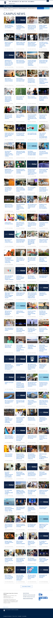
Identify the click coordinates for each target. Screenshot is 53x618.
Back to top (6, 607)
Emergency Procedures (7, 616)
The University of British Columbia (6, 2)
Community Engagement (23, 8)
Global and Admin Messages (28, 598)
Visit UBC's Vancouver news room (29, 596)
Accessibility (24, 616)
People (9, 8)
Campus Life (14, 8)
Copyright (19, 616)
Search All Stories (40, 8)
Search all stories (26, 593)
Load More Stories (26, 586)
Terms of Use (14, 616)
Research (5, 8)
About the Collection (31, 8)
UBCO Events (47, 8)
